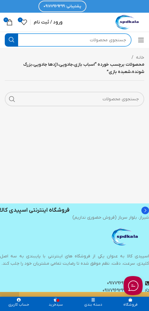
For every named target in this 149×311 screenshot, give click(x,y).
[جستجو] (68, 40)
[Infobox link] (74, 210)
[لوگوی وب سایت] (127, 22)
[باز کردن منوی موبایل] (141, 40)
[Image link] (125, 237)
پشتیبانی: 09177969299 (62, 6)
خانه (140, 58)
